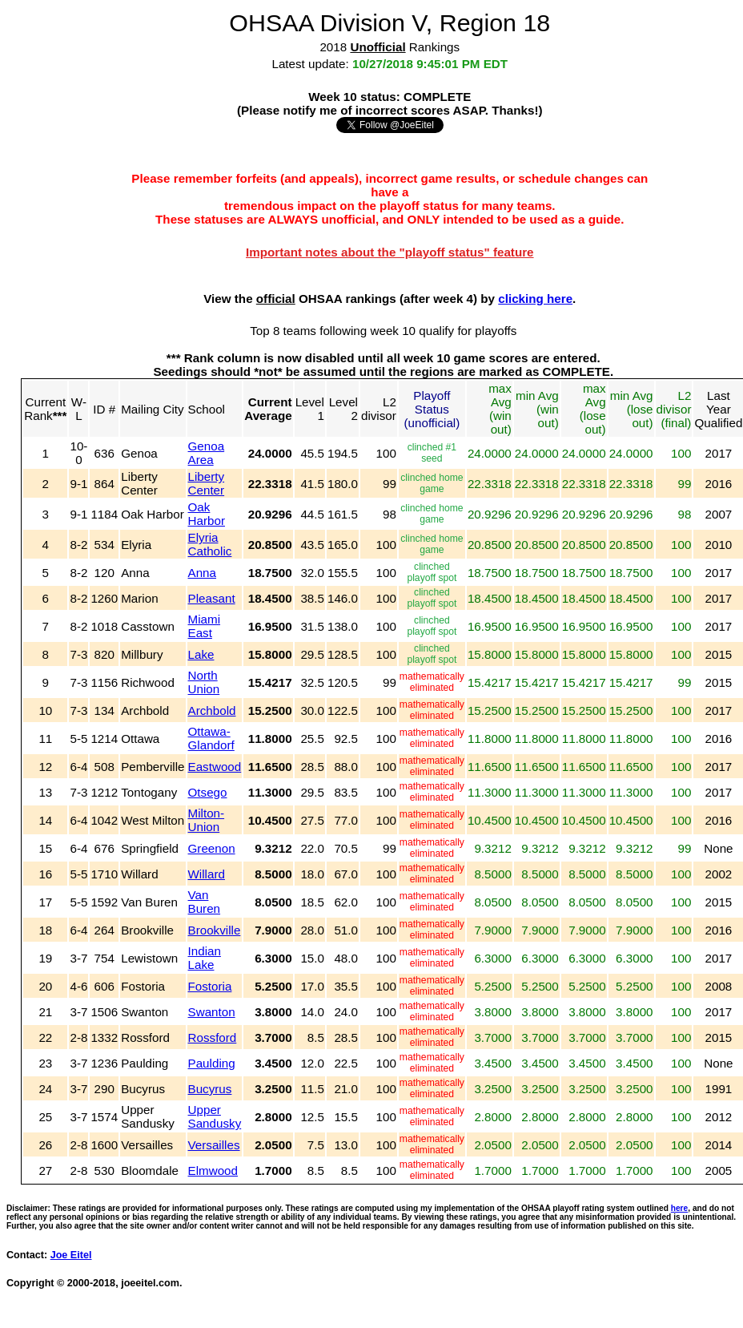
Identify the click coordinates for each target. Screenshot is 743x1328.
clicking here (535, 298)
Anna (202, 572)
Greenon (211, 848)
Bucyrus (210, 1089)
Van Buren (204, 901)
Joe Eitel (71, 1255)
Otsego (207, 792)
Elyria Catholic (210, 544)
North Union (204, 682)
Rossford (212, 1037)
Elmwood (213, 1170)
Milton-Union (206, 820)
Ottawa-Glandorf (211, 738)
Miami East (204, 626)
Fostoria (210, 986)
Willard (206, 874)
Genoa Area (206, 452)
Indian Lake (204, 957)
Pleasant (211, 598)
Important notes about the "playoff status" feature (390, 252)
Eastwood (215, 766)
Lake (201, 654)
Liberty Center (206, 483)
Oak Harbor (206, 513)
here (680, 1208)
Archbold (212, 710)
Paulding (211, 1063)
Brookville (214, 930)
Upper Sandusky (215, 1116)
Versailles (214, 1145)
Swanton (211, 1012)
